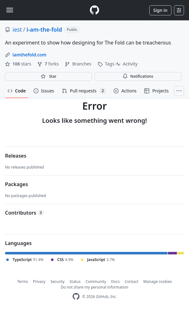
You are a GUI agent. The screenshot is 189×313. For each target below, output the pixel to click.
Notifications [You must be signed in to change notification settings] (138, 76)
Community (95, 281)
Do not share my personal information (94, 287)
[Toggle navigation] (9, 10)
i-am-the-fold (44, 29)
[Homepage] (94, 10)
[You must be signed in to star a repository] (48, 76)
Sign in (160, 10)
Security (57, 281)
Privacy (39, 281)
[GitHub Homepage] (76, 296)
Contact (131, 281)
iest (17, 29)
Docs (115, 281)
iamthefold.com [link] (29, 55)
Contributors (24, 212)
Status (74, 281)
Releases (15, 155)
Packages (16, 184)
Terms (22, 281)
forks (48, 64)
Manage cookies (157, 281)
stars (18, 64)
